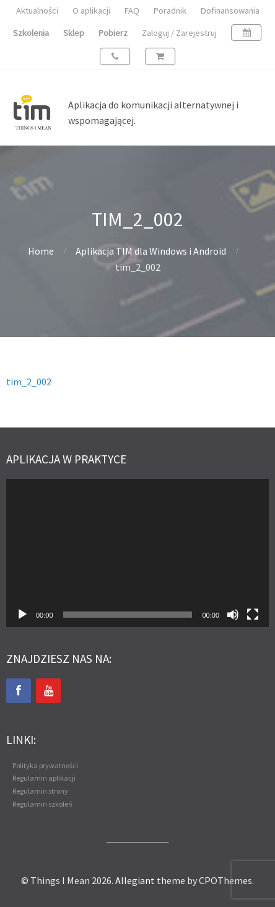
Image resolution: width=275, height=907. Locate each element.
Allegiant (135, 880)
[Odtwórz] (22, 614)
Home (41, 251)
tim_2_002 (28, 381)
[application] (137, 553)
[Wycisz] (233, 614)
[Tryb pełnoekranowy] (253, 614)
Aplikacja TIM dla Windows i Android (151, 251)
